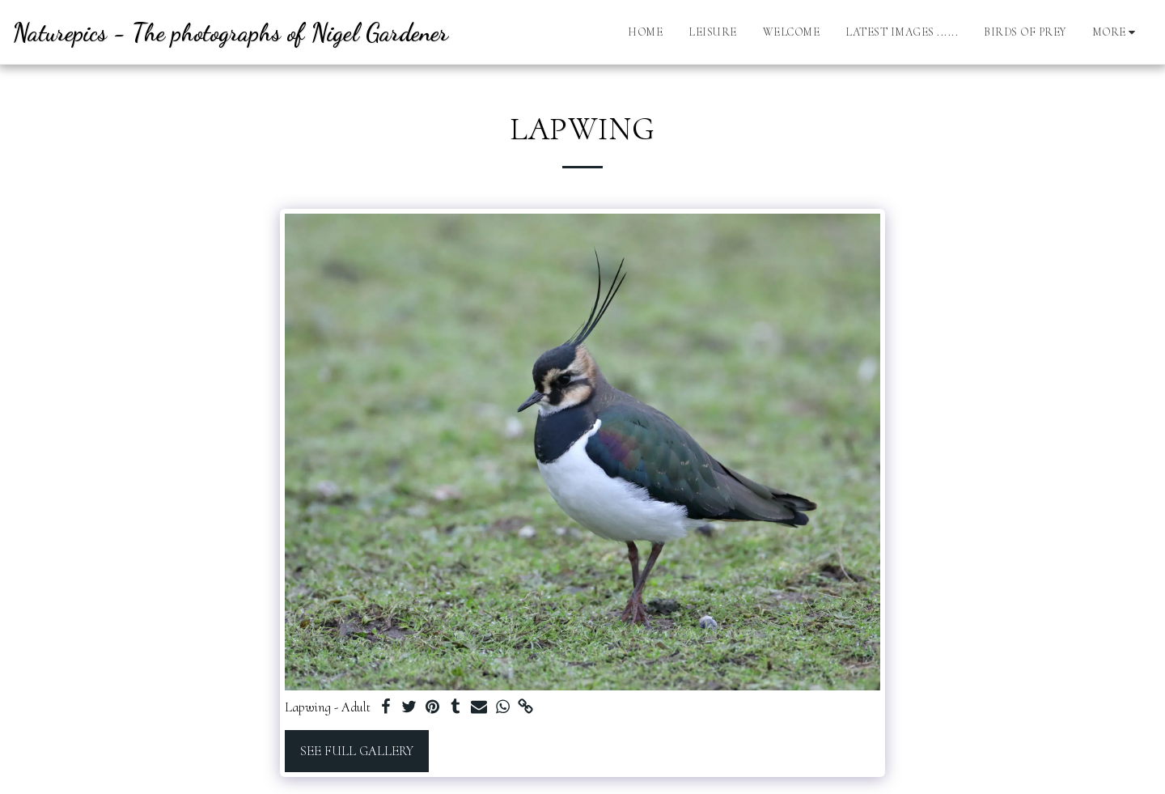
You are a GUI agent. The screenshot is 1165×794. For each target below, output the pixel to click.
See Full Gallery (356, 751)
